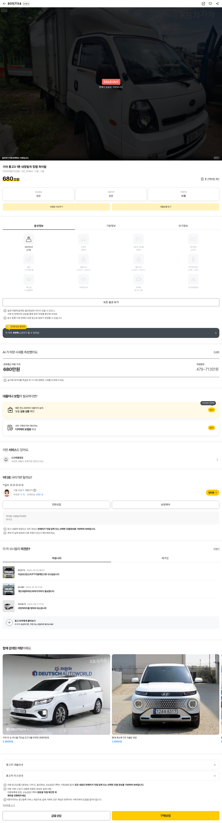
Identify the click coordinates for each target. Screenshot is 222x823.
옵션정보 (39, 225)
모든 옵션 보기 (111, 302)
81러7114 (19, 4)
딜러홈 (211, 492)
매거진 (165, 558)
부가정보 (183, 225)
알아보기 (111, 410)
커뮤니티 (56, 558)
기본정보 (111, 225)
